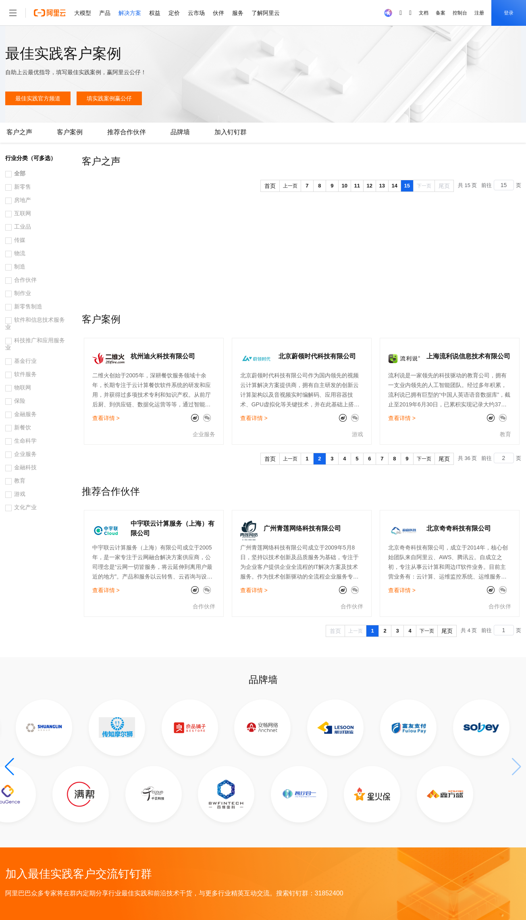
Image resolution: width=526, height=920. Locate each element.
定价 (174, 13)
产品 (104, 13)
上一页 (290, 186)
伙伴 (218, 13)
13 (382, 186)
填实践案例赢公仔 (109, 98)
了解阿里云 (266, 13)
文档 (423, 13)
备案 (440, 13)
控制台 (460, 13)
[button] (9, 767)
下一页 (424, 186)
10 (344, 186)
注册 (479, 13)
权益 (154, 13)
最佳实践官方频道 (37, 98)
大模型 (82, 13)
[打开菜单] (13, 13)
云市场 (196, 13)
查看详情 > (106, 418)
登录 (509, 13)
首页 (270, 186)
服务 (237, 13)
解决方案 (130, 13)
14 (394, 186)
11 (357, 186)
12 (369, 186)
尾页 (444, 186)
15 (407, 186)
